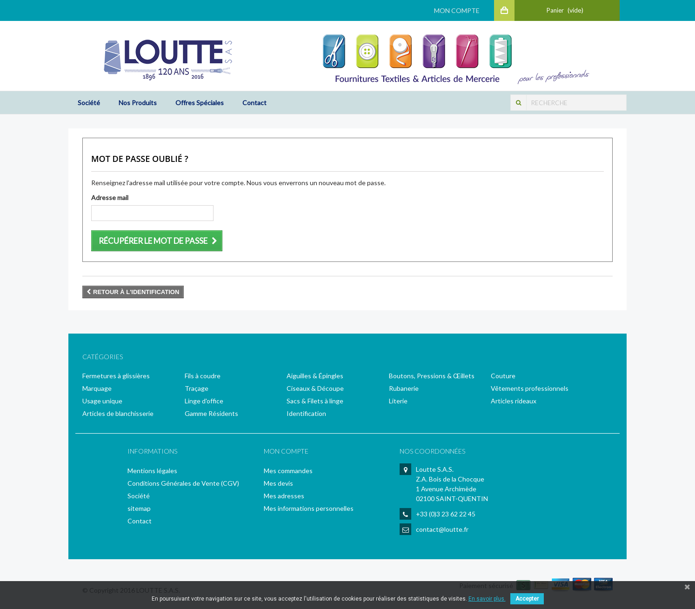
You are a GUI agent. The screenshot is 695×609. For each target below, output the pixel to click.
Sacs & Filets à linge (315, 401)
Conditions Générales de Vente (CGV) (183, 483)
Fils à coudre (203, 376)
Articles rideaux (513, 401)
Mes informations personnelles (309, 508)
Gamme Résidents (211, 413)
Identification (306, 413)
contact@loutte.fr (442, 529)
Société (89, 103)
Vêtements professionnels (529, 388)
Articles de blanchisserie (118, 413)
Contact (254, 103)
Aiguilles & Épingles (315, 376)
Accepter (527, 599)
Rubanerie (404, 388)
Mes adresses (284, 496)
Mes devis (278, 483)
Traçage (196, 388)
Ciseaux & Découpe (315, 388)
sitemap (139, 508)
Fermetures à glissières (116, 376)
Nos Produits (138, 103)
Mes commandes (288, 471)
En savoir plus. (487, 599)
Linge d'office (204, 401)
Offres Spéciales (199, 103)
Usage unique (102, 401)
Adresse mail (109, 197)
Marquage (97, 388)
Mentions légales (152, 471)
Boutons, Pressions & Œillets (431, 376)
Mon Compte (456, 10)
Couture (503, 376)
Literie (398, 401)
